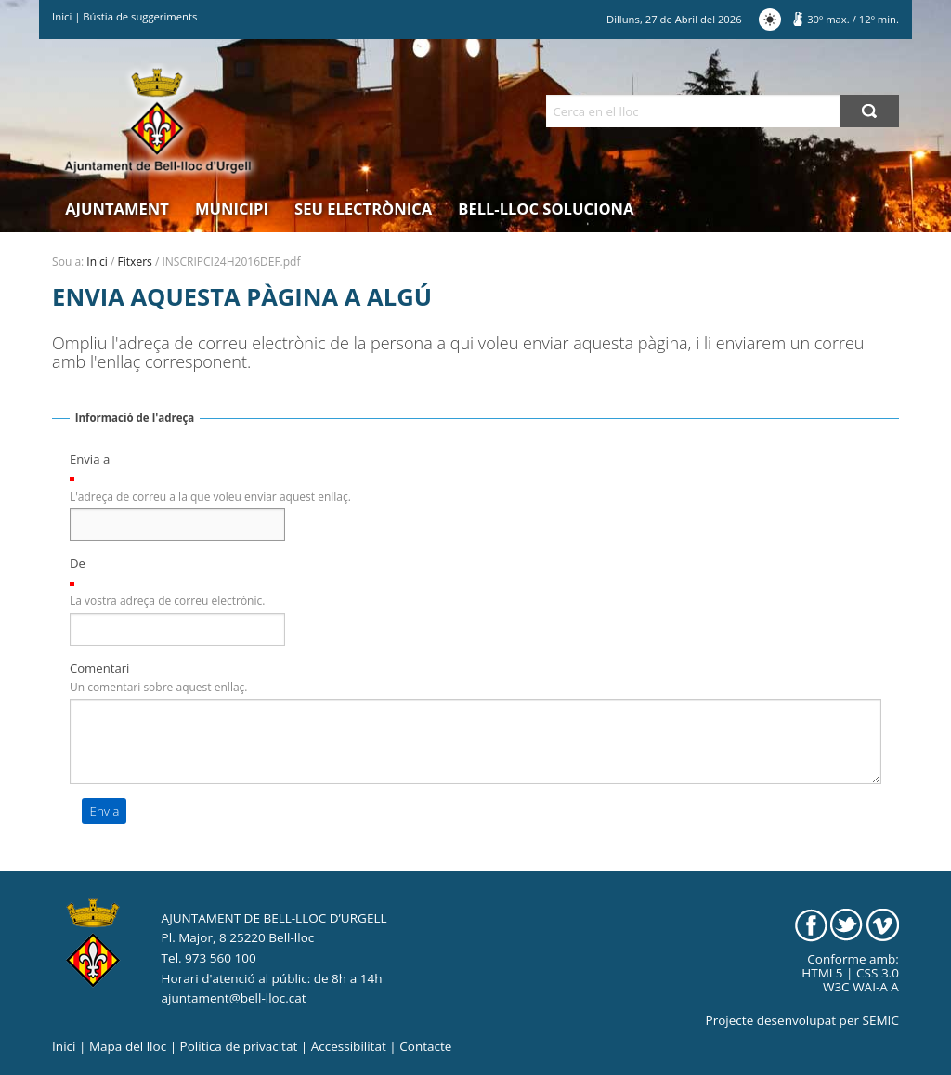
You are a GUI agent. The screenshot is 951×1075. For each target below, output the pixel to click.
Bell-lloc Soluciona (545, 208)
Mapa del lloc (127, 1046)
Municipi (231, 208)
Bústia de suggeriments (140, 16)
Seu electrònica (363, 208)
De (77, 563)
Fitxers (135, 261)
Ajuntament (117, 208)
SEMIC (881, 1020)
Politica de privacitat (239, 1046)
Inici (62, 16)
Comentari (100, 668)
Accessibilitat (348, 1046)
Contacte (425, 1046)
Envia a (90, 459)
